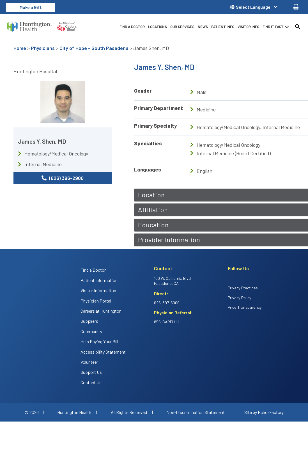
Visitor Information (98, 290)
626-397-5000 (167, 302)
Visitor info (248, 26)
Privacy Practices (243, 287)
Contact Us (91, 382)
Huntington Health (74, 412)
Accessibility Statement (103, 351)
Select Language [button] (253, 7)
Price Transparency (245, 307)
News (203, 26)
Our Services (182, 26)
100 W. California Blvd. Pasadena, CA (173, 281)
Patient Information (99, 280)
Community (91, 331)
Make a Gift (31, 7)
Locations (157, 26)
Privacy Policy (239, 297)
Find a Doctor (132, 26)
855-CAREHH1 (166, 321)
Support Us (91, 372)
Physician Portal (96, 300)
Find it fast (273, 26)
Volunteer (89, 362)
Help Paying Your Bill (99, 341)
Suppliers (89, 321)
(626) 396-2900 (63, 178)
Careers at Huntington (101, 310)
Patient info (222, 26)
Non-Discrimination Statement (195, 412)
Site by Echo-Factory (264, 412)
